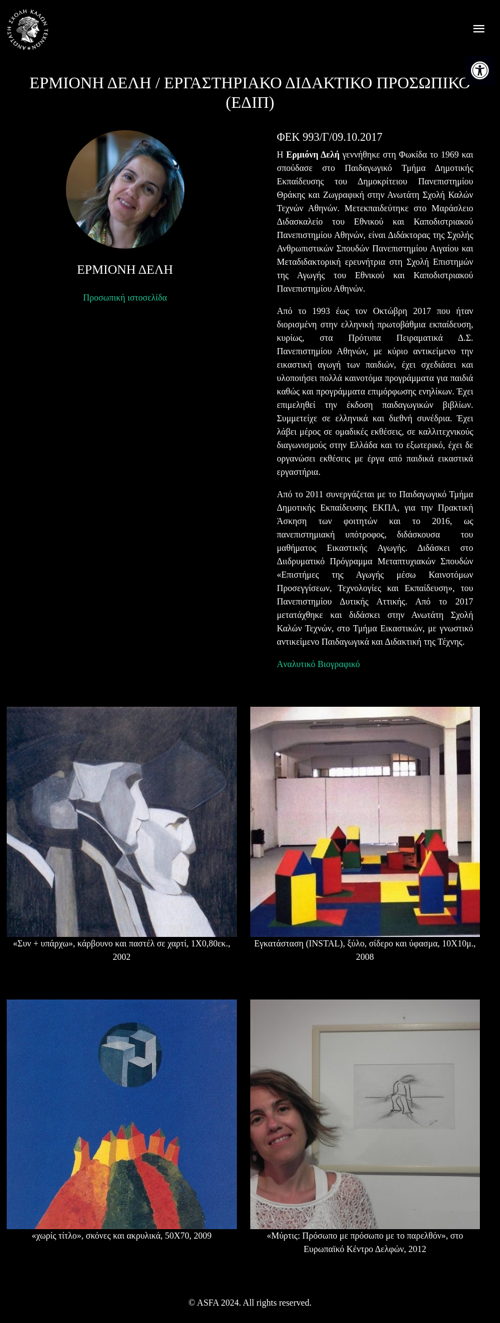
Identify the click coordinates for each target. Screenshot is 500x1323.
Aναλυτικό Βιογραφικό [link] (318, 664)
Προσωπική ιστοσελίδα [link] (125, 297)
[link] (479, 70)
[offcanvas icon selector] (478, 30)
